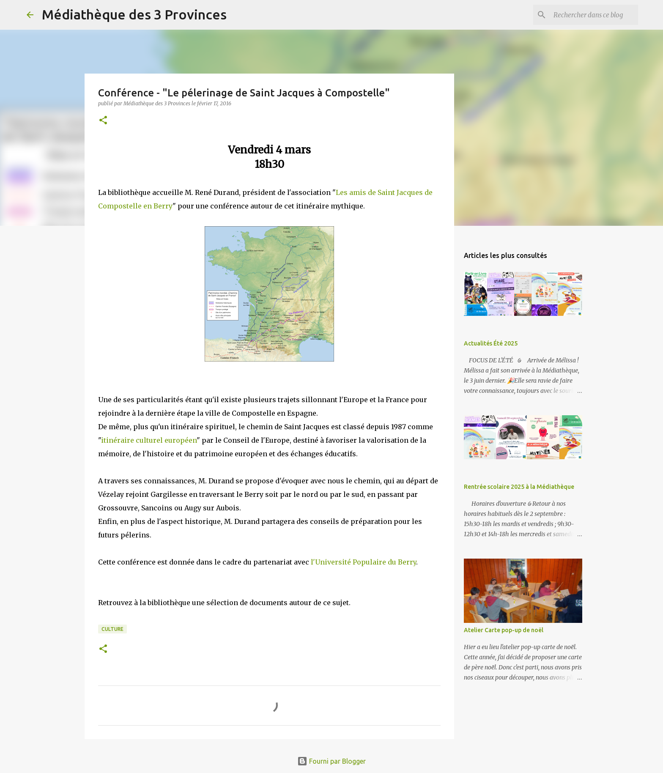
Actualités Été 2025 (491, 343)
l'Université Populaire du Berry (363, 562)
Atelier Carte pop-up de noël (503, 630)
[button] (103, 120)
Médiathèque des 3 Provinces (134, 14)
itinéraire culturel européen (149, 440)
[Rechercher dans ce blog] (593, 15)
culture (112, 629)
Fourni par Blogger (331, 761)
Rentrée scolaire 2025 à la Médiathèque (519, 486)
